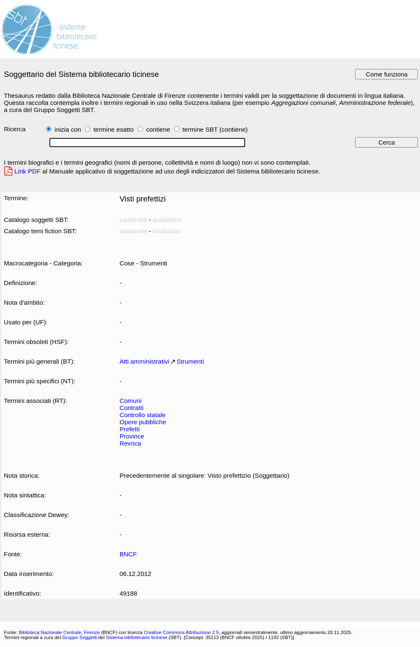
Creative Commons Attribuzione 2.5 (181, 632)
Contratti (131, 407)
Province (132, 436)
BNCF (128, 554)
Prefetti (130, 429)
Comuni (130, 400)
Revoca (130, 443)
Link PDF (28, 171)
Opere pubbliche (143, 421)
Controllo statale (143, 414)
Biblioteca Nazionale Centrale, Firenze (59, 632)
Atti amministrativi (144, 361)
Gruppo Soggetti (79, 637)
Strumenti (190, 361)
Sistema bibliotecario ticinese (136, 637)
